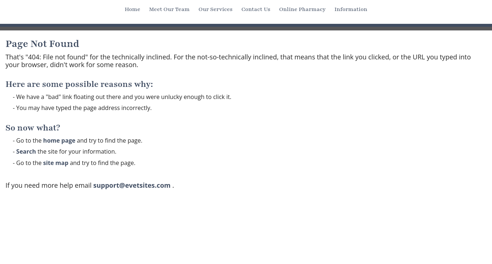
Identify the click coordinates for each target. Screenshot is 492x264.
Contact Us (255, 9)
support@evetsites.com (132, 185)
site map (55, 163)
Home (133, 9)
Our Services (215, 9)
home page (59, 140)
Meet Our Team (169, 9)
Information (351, 9)
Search (26, 151)
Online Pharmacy (302, 9)
